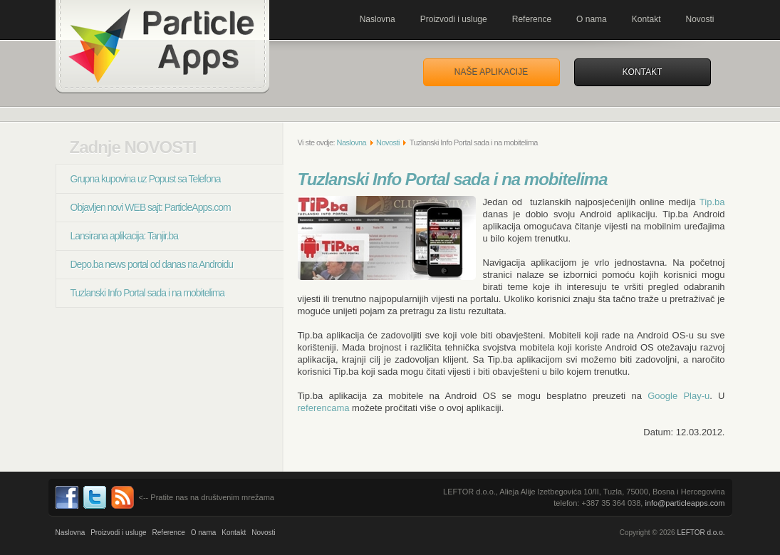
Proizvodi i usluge (453, 19)
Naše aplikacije (491, 72)
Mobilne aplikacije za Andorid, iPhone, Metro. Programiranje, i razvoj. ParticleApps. (162, 46)
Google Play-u (678, 395)
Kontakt (646, 19)
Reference (531, 19)
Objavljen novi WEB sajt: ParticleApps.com (151, 207)
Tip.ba (712, 202)
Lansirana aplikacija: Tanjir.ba (125, 236)
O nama (591, 19)
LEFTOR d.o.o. (700, 532)
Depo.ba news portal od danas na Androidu (152, 264)
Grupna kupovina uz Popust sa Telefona (146, 179)
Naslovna (377, 19)
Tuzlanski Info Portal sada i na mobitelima (148, 293)
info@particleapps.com (684, 503)
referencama (324, 408)
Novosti (699, 19)
